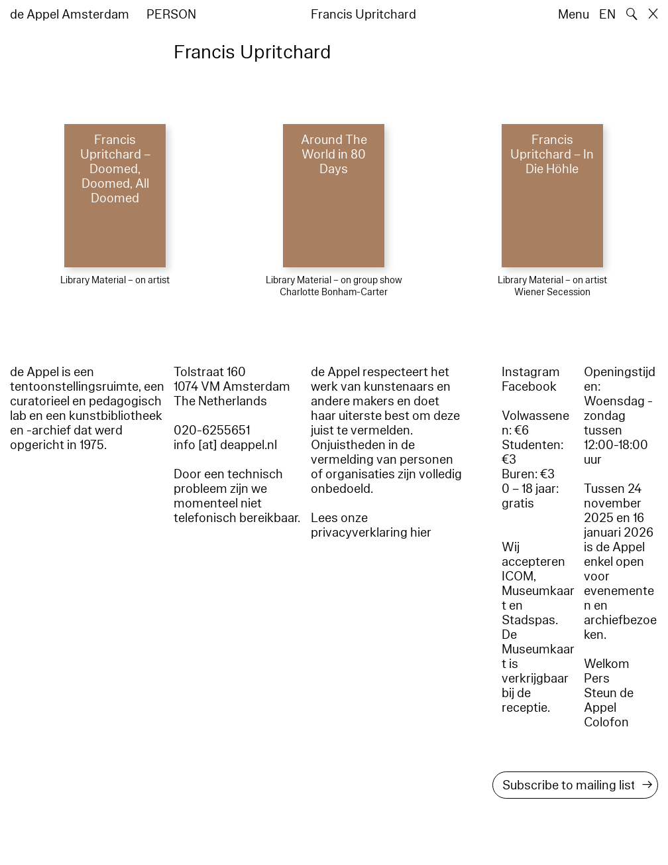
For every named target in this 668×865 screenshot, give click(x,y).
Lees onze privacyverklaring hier (371, 525)
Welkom (607, 664)
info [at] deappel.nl (225, 445)
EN (607, 14)
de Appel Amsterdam (69, 14)
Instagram (531, 372)
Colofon (606, 722)
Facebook (529, 386)
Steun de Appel (609, 700)
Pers (597, 678)
